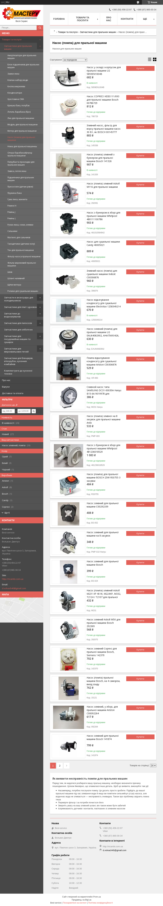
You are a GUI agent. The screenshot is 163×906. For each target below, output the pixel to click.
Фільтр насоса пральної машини (23, 256)
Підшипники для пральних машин (20, 179)
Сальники (12, 231)
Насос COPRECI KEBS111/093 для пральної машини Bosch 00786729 (103, 100)
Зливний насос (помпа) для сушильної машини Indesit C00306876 (102, 274)
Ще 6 (7, 512)
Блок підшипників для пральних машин (23, 66)
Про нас (6, 380)
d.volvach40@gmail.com (14, 588)
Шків (9, 272)
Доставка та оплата (12, 393)
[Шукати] (40, 27)
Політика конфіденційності (100, 903)
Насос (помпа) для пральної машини (21, 138)
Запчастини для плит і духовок (20, 307)
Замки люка (13, 73)
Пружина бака (14, 193)
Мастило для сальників (18, 237)
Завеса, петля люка (16, 171)
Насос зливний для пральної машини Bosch (103, 563)
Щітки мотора (14, 284)
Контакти (127, 19)
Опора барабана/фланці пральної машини (19, 154)
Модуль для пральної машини (22, 124)
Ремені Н (11, 205)
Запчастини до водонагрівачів (12, 315)
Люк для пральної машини (20, 118)
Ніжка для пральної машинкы (22, 146)
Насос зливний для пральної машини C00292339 (103, 505)
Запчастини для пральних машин (18, 47)
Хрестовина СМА (15, 99)
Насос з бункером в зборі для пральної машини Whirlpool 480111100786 (103, 216)
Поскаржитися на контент (74, 903)
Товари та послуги (11, 39)
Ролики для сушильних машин (22, 291)
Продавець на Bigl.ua (81, 900)
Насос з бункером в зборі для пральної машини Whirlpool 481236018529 (103, 448)
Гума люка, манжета (17, 199)
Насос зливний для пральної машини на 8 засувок (103, 534)
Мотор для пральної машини (22, 130)
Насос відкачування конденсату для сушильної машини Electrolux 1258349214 (104, 303)
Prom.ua (97, 897)
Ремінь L (11, 218)
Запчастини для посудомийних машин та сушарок (17, 339)
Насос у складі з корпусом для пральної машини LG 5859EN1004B (104, 71)
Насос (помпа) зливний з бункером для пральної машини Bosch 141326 (100, 158)
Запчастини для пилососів (18, 323)
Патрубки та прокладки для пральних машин (20, 163)
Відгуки (6, 386)
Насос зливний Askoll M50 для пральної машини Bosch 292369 (103, 623)
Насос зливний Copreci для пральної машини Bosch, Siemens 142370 (102, 652)
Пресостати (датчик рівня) (20, 186)
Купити (140, 68)
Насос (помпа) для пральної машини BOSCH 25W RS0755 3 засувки (103, 477)
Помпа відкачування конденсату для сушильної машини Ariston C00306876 (102, 361)
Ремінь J (11, 212)
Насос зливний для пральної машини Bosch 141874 (103, 737)
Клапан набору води (17, 80)
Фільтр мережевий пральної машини (21, 264)
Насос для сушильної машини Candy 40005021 (103, 243)
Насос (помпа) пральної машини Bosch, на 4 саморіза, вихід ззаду (103, 681)
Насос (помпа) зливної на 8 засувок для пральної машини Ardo (103, 419)
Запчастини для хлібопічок (18, 329)
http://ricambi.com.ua (12, 578)
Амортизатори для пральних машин (21, 57)
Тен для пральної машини (20, 250)
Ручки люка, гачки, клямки (20, 224)
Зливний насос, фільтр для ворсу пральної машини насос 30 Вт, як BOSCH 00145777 (104, 129)
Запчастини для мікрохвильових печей (16, 350)
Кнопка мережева (16, 86)
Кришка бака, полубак (18, 105)
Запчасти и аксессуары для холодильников (18, 299)
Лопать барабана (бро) (19, 111)
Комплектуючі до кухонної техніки (18, 372)
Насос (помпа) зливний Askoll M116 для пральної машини (103, 185)
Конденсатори (14, 92)
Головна (59, 19)
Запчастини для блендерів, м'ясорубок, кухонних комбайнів (18, 361)
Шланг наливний (16, 278)
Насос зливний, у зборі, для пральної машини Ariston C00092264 (102, 710)
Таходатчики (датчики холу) (21, 243)
